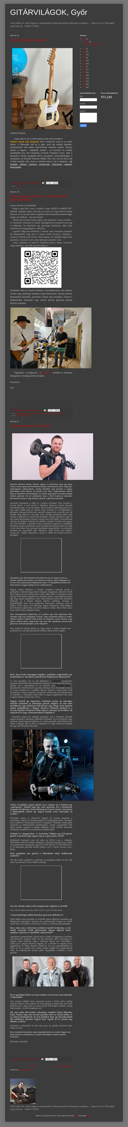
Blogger (89, 1116)
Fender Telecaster (27, 413)
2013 (84, 84)
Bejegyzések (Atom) (26, 1070)
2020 (84, 63)
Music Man (61, 413)
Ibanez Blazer (48, 413)
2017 (84, 72)
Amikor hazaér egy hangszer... (29, 40)
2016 (84, 75)
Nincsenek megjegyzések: (32, 183)
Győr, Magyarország (23, 415)
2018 (84, 69)
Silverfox (46, 372)
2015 (84, 78)
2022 (84, 57)
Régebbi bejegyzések (64, 1066)
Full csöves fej (38, 413)
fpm (76, 1116)
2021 (84, 60)
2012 (84, 87)
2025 (84, 49)
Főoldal (33, 1066)
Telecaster (19, 186)
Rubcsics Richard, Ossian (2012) (30, 425)
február (86, 41)
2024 (84, 51)
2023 (84, 54)
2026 (84, 39)
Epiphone (19, 413)
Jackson (55, 413)
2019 (84, 66)
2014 (84, 81)
